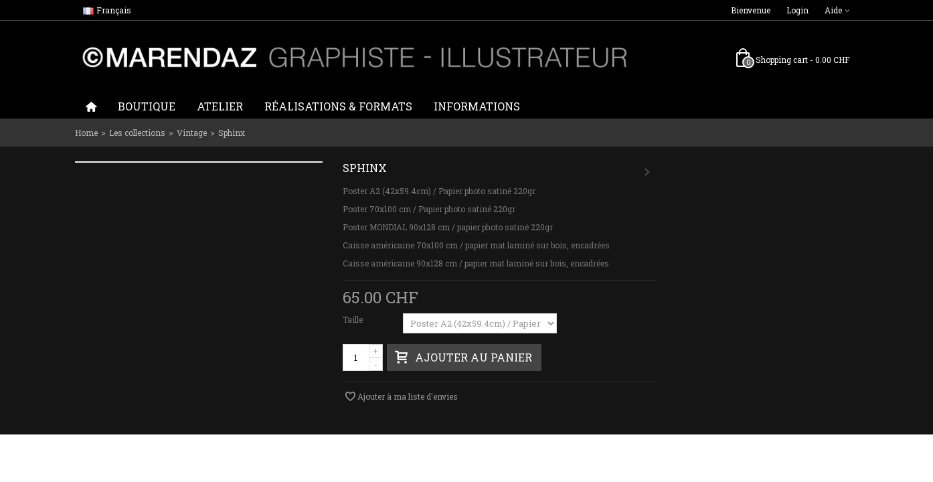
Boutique (146, 106)
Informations (477, 106)
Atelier (220, 106)
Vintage (192, 132)
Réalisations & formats (338, 106)
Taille (354, 319)
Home (86, 132)
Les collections (137, 132)
